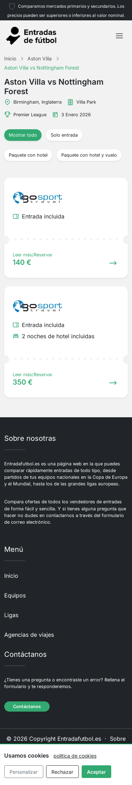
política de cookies (75, 756)
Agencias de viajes (29, 634)
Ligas (11, 615)
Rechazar (62, 772)
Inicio (11, 575)
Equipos (15, 595)
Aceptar (96, 772)
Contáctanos (27, 706)
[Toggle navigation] (119, 35)
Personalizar (24, 772)
